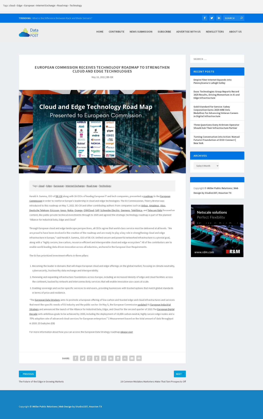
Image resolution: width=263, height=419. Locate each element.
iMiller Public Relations (219, 184)
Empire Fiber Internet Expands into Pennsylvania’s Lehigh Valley (212, 77)
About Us (235, 33)
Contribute (116, 33)
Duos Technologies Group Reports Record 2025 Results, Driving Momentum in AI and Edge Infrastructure (217, 91)
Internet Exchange (45, 5)
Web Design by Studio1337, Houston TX (80, 402)
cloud (12, 5)
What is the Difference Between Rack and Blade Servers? (62, 18)
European (29, 5)
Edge (19, 5)
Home (99, 33)
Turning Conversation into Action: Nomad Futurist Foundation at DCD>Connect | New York (217, 136)
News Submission (141, 33)
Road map (62, 5)
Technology (76, 5)
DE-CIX (110, 73)
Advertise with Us (188, 33)
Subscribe (164, 33)
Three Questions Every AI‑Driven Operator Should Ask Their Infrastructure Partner (216, 122)
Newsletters (215, 33)
